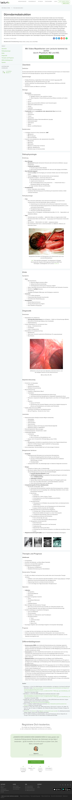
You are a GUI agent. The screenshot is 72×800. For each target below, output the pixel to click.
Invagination (30, 108)
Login (55, 1)
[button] (46, 57)
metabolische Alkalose (32, 213)
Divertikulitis (50, 321)
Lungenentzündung (57, 334)
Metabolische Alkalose (32, 425)
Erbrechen (30, 212)
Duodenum (37, 73)
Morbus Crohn (31, 103)
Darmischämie (31, 117)
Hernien (29, 101)
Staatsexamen (48, 1)
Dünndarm (32, 73)
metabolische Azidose (53, 222)
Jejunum (42, 73)
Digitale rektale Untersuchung (31, 407)
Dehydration (35, 383)
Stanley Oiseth (22, 41)
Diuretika (50, 119)
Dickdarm (59, 169)
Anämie (29, 439)
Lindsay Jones (29, 41)
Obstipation (30, 292)
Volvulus (29, 106)
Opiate (36, 119)
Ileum (48, 73)
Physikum (40, 1)
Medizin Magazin (22, 1)
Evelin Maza (35, 41)
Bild (32, 260)
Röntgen (27, 467)
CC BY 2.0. (56, 263)
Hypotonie (30, 386)
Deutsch (2, 797)
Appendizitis (57, 80)
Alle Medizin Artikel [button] (6, 7)
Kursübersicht (32, 1)
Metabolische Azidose (32, 427)
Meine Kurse (66, 3)
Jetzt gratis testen (64, 1)
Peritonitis (63, 404)
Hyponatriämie (31, 419)
